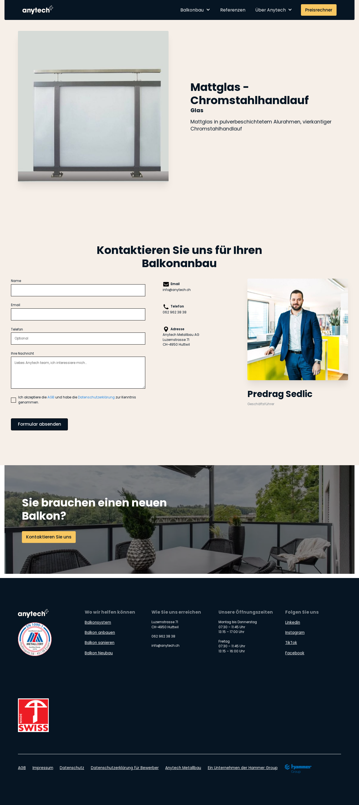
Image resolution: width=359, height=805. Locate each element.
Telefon (17, 329)
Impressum (43, 767)
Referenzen (232, 10)
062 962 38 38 (175, 312)
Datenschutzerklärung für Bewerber (125, 767)
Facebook (294, 653)
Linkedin (292, 622)
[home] (38, 9)
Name (16, 281)
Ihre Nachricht (22, 353)
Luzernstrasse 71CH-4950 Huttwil (176, 342)
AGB (50, 397)
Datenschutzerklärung (96, 397)
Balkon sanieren (99, 642)
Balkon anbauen (100, 632)
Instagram (295, 632)
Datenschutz (72, 767)
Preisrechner (318, 10)
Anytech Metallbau (183, 767)
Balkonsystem (98, 622)
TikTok (291, 642)
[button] (195, 9)
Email (15, 305)
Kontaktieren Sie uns (49, 537)
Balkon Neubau (99, 653)
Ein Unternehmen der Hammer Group (243, 767)
